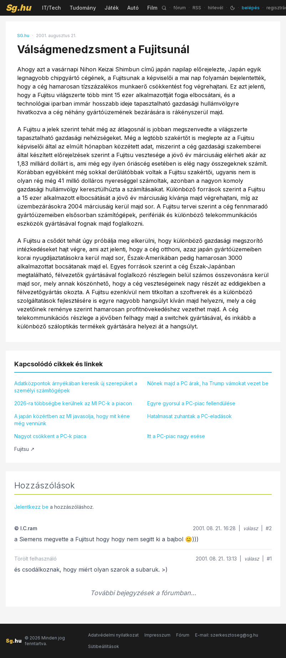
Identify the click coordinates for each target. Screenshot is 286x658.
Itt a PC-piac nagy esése (176, 436)
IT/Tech (51, 8)
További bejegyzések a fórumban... (143, 593)
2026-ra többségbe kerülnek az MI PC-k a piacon (73, 403)
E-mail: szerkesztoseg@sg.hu (226, 635)
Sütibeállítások (103, 646)
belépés (251, 7)
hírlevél (215, 7)
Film (152, 8)
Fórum (182, 635)
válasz (250, 528)
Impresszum (157, 635)
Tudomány (83, 8)
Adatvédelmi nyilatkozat (113, 635)
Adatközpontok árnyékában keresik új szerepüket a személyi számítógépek (75, 386)
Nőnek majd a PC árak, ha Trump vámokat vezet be (208, 383)
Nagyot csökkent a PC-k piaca (50, 436)
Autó (133, 8)
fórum (179, 7)
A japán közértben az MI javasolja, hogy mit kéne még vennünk (72, 419)
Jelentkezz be (31, 507)
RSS (197, 7)
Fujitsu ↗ (24, 449)
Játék (111, 8)
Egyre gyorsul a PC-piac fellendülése (191, 403)
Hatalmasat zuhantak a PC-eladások (189, 416)
